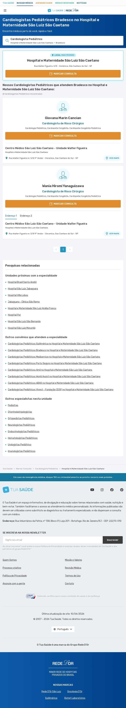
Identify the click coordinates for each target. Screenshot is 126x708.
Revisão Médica (73, 567)
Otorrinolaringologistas (20, 412)
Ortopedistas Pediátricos (21, 418)
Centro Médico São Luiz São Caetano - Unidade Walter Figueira (46, 148)
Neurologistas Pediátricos (21, 425)
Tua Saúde (8, 3)
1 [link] (63, 249)
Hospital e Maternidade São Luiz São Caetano (63, 60)
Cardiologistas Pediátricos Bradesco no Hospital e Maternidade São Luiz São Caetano (53, 350)
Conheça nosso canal (92, 489)
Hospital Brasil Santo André (22, 282)
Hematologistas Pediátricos (23, 438)
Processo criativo (12, 567)
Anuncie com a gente (14, 583)
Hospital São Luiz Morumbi (21, 328)
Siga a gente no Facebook (112, 489)
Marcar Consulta (24, 469)
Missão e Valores (73, 560)
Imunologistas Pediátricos (21, 451)
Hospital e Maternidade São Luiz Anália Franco (32, 308)
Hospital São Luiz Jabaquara (23, 288)
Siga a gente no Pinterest (121, 489)
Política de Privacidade (15, 575)
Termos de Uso (73, 575)
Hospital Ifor (14, 315)
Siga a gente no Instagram (102, 489)
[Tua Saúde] (18, 490)
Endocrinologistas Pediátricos (23, 431)
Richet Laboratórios (74, 698)
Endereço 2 (26, 215)
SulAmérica (51, 698)
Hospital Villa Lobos (18, 295)
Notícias (81, 3)
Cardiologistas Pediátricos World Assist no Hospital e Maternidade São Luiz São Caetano (54, 376)
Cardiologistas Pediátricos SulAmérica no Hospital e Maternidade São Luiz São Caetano (54, 343)
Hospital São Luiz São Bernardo (24, 321)
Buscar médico (25, 3)
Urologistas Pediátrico (19, 444)
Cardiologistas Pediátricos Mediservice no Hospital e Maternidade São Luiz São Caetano (54, 356)
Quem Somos (10, 560)
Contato (69, 583)
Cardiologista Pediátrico (46, 469)
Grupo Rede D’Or (79, 644)
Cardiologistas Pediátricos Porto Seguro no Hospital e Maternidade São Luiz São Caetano (55, 363)
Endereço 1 (11, 215)
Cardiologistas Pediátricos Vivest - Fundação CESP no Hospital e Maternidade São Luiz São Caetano (60, 389)
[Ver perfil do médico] (63, 107)
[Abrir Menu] (5, 10)
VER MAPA (112, 158)
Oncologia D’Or (74, 691)
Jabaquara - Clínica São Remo (24, 301)
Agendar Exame (44, 3)
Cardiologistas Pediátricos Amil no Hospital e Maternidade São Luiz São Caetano (50, 370)
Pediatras (13, 405)
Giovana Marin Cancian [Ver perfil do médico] (63, 118)
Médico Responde (64, 3)
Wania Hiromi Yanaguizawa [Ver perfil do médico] (63, 186)
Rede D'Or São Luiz (51, 691)
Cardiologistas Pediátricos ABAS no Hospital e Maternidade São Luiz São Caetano (51, 383)
